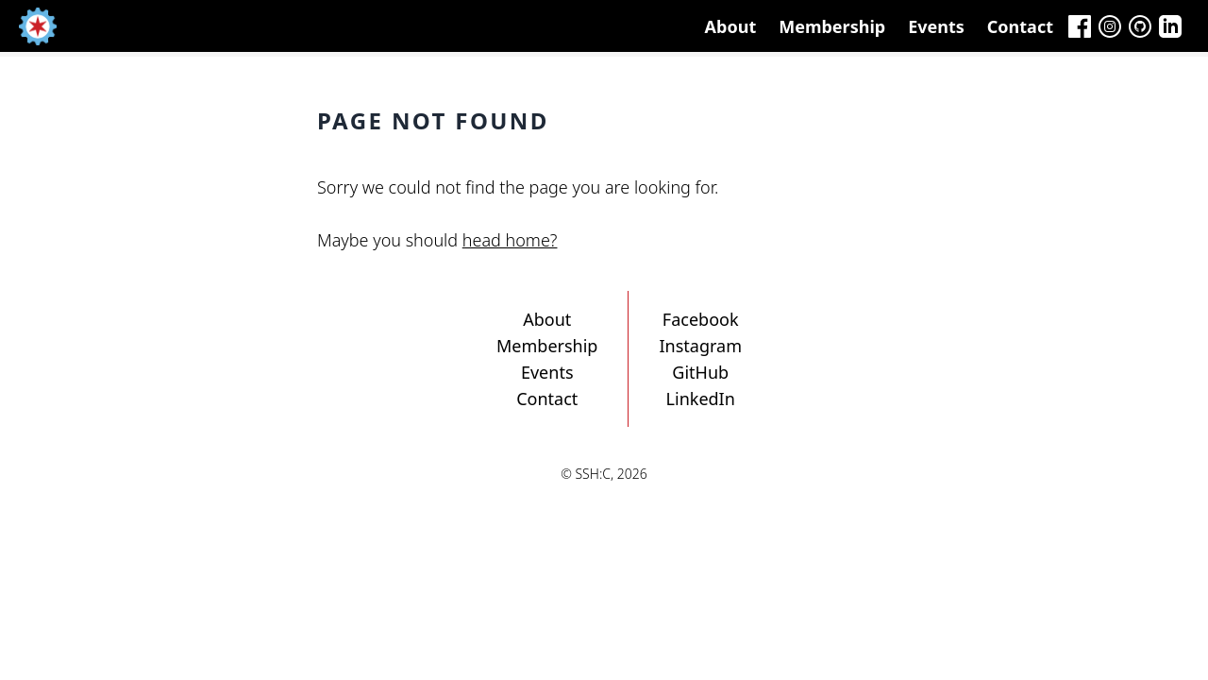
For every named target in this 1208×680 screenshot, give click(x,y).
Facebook (701, 319)
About (731, 26)
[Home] (37, 26)
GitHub (700, 372)
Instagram (700, 345)
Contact (1020, 26)
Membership (832, 26)
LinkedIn (700, 398)
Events (936, 26)
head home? (510, 240)
